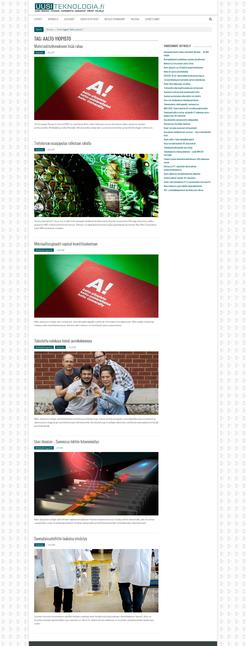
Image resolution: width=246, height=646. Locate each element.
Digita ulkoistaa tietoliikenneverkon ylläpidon (182, 173)
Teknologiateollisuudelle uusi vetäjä (178, 147)
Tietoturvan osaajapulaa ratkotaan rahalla (62, 143)
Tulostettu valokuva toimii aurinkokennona (63, 341)
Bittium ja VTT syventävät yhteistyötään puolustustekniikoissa (180, 168)
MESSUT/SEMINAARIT (114, 19)
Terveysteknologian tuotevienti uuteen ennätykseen (184, 79)
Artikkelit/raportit (44, 250)
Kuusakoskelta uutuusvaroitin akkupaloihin (181, 119)
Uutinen (39, 52)
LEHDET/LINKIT (152, 19)
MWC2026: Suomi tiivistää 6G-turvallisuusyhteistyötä (186, 108)
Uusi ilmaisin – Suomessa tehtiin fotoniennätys (66, 441)
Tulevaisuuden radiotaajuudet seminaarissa (181, 104)
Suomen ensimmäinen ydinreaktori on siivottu (182, 96)
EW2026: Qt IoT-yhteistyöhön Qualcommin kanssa (184, 75)
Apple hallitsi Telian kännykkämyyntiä (179, 139)
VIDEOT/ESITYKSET (89, 19)
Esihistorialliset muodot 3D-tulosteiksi (179, 177)
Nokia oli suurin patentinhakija (176, 71)
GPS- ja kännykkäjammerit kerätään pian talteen (183, 190)
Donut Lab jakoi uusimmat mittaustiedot (180, 127)
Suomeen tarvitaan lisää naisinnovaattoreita (181, 92)
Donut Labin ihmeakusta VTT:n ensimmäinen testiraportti (187, 181)
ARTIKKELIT (53, 19)
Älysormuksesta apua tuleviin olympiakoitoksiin (183, 186)
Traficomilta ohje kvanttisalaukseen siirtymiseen (183, 87)
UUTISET (38, 19)
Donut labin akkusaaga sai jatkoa (177, 83)
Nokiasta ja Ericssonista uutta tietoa (178, 63)
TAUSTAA (135, 19)
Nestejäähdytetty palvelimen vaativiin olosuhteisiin (184, 59)
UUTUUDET (69, 19)
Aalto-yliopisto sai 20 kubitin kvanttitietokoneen (183, 67)
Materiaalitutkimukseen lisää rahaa (58, 46)
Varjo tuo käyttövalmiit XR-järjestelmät (180, 143)
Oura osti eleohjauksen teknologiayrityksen (181, 100)
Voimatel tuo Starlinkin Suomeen (177, 123)
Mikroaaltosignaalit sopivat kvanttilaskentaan (65, 244)
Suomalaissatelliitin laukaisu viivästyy (60, 538)
